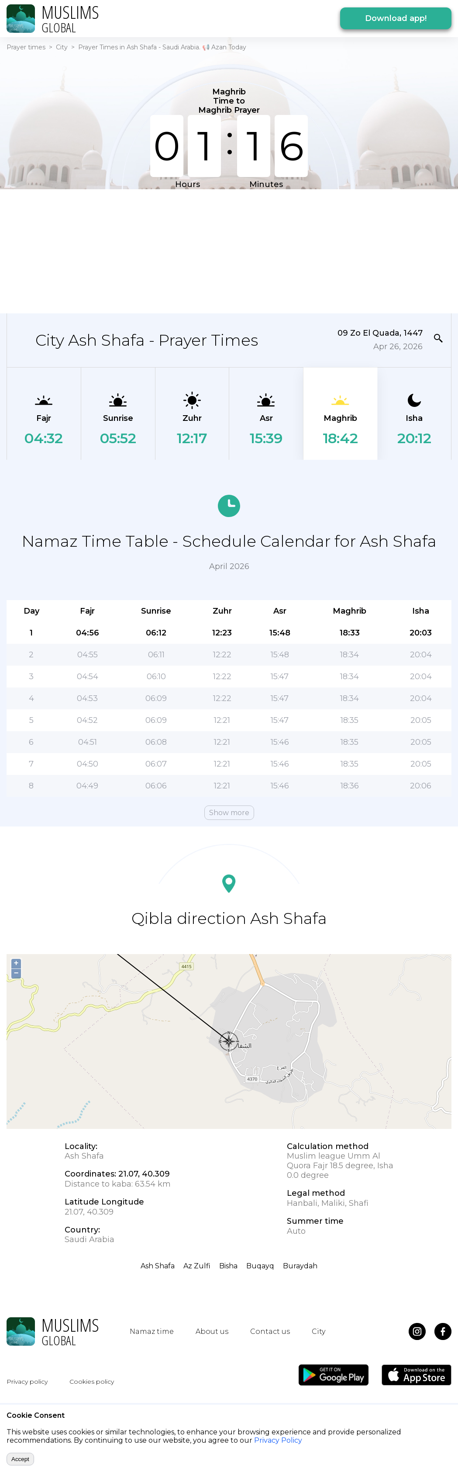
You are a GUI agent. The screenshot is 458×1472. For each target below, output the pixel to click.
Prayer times (26, 47)
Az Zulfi (196, 1266)
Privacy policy (27, 1381)
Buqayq (260, 1266)
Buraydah (300, 1266)
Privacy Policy (278, 1440)
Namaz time (152, 1331)
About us (212, 1331)
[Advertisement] (195, 250)
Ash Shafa (158, 1266)
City (62, 47)
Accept (20, 1459)
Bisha (228, 1266)
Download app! (396, 18)
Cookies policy (91, 1381)
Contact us (270, 1331)
